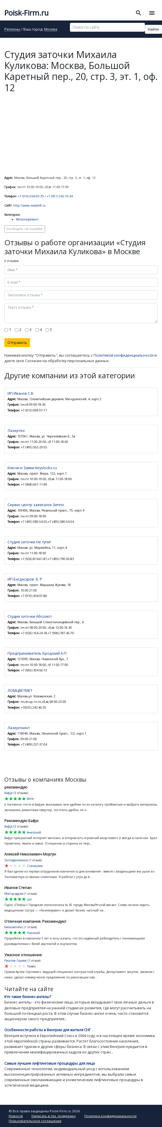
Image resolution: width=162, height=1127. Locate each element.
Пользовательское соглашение (35, 1121)
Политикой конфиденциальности (124, 355)
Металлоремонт (27, 219)
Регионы (12, 29)
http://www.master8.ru (29, 205)
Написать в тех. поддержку (53, 1116)
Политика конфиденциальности (110, 1116)
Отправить (17, 342)
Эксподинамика (16, 860)
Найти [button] (153, 29)
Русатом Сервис (15, 960)
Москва (50, 29)
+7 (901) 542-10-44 (60, 196)
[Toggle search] (138, 13)
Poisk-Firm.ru (26, 13)
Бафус (8, 793)
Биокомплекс (13, 927)
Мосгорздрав (13, 894)
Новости (16, 1116)
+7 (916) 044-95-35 (31, 196)
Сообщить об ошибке (24, 228)
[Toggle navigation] (151, 13)
